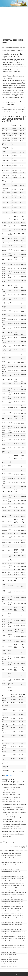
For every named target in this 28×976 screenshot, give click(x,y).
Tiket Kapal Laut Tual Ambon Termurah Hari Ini (11, 857)
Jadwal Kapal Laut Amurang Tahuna (8, 952)
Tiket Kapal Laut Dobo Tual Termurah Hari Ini (10, 869)
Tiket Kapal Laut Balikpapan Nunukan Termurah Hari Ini (12, 880)
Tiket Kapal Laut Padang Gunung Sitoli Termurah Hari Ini (13, 931)
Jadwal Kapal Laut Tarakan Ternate (8, 961)
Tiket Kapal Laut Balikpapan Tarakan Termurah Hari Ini (12, 876)
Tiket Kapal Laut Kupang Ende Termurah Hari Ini (11, 908)
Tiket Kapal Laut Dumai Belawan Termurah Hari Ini (11, 924)
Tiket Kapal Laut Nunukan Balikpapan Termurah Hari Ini (12, 883)
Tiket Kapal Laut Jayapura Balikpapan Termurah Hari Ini (12, 943)
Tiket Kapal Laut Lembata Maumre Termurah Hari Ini (12, 920)
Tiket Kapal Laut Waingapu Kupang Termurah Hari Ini (12, 901)
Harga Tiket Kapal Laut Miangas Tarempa (17, 846)
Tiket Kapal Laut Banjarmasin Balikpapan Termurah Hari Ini (13, 890)
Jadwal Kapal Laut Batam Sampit (8, 950)
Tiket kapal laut (9, 775)
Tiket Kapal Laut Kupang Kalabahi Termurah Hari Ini (12, 913)
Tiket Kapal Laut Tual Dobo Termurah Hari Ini (10, 867)
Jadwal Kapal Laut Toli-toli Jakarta (8, 963)
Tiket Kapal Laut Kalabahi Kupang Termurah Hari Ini (12, 915)
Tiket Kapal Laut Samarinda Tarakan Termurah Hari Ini (12, 885)
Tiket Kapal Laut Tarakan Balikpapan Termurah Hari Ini (12, 878)
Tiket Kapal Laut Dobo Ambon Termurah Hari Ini (11, 860)
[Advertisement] (14, 22)
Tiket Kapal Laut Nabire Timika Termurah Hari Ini (11, 853)
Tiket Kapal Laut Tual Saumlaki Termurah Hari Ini (11, 871)
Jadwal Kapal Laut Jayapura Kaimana (8, 956)
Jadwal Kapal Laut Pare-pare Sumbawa (9, 966)
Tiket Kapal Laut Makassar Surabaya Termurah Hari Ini (12, 945)
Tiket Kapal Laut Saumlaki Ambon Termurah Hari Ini (12, 864)
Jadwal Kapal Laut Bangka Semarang (9, 954)
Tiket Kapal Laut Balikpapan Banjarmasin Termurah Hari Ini (13, 892)
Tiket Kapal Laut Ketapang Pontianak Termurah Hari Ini (12, 897)
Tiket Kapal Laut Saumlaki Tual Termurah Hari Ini (11, 874)
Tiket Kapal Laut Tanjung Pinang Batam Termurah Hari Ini (13, 938)
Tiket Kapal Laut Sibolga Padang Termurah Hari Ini (11, 929)
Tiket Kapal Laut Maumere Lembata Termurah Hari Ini (12, 917)
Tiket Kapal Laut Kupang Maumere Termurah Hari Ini (12, 903)
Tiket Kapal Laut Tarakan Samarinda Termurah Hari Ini (12, 887)
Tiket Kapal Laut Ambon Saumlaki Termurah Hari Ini (12, 862)
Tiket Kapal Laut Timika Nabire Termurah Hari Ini (11, 855)
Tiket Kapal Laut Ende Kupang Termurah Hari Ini (11, 910)
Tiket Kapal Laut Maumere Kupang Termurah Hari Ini (12, 906)
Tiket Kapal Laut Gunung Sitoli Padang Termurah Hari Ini (13, 933)
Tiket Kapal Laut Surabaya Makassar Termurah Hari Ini (12, 947)
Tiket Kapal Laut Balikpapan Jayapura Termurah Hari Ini (12, 940)
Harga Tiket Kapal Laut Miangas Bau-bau (10, 843)
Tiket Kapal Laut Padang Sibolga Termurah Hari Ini (11, 927)
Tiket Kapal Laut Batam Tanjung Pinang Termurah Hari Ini (13, 936)
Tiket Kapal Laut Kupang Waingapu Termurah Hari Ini (12, 899)
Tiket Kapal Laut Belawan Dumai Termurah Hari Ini (11, 922)
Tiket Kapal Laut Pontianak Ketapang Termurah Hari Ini (12, 894)
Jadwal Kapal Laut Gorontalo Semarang (9, 959)
